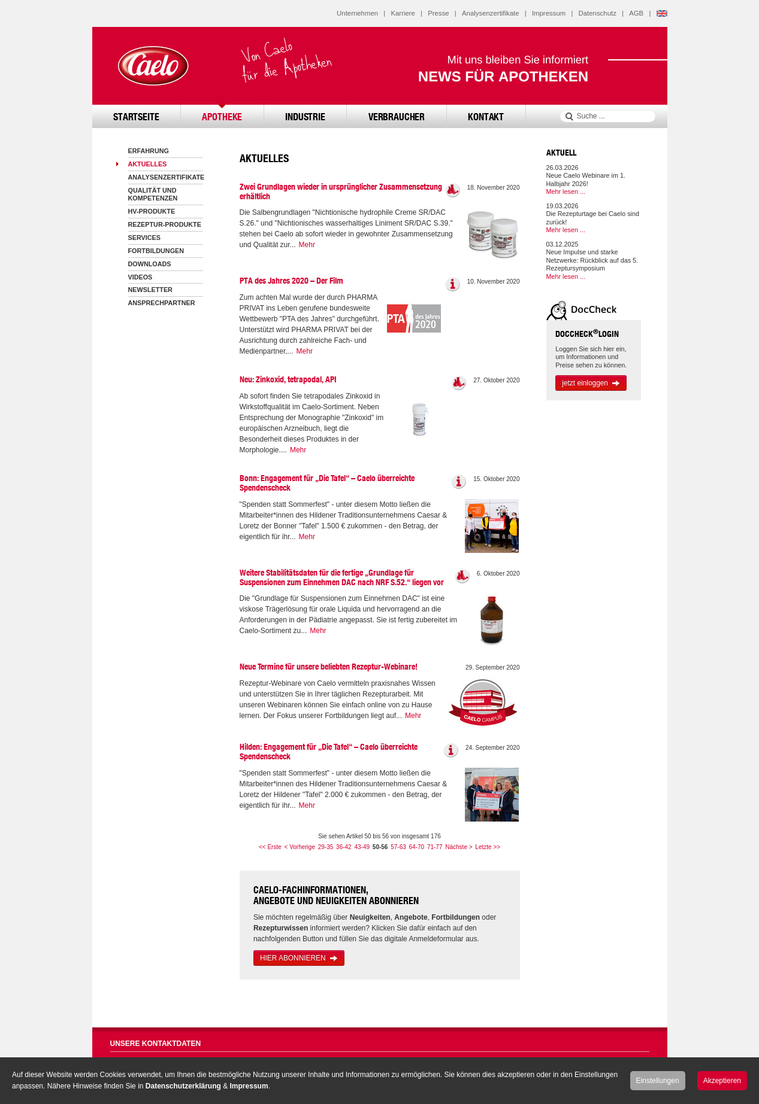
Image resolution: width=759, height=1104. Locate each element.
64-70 (417, 847)
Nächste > (458, 847)
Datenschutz (597, 13)
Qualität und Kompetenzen (153, 194)
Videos (140, 277)
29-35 (326, 847)
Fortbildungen (156, 250)
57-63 (398, 847)
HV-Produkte (152, 211)
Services (144, 237)
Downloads (149, 263)
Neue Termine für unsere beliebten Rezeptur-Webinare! (329, 666)
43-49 (362, 847)
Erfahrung (148, 150)
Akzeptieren (722, 1080)
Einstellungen (657, 1080)
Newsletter (150, 289)
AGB (636, 13)
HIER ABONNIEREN (299, 958)
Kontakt (486, 116)
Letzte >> (487, 847)
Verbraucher (396, 116)
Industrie (305, 116)
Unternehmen (357, 13)
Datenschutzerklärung (183, 1086)
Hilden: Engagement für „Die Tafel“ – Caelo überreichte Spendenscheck (329, 751)
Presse (438, 13)
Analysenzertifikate (490, 13)
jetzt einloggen (591, 383)
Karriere (403, 13)
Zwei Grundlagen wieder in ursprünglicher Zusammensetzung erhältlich (341, 191)
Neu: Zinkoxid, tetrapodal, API (288, 379)
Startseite (136, 116)
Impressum (549, 13)
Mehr (307, 245)
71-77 (435, 847)
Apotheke (222, 116)
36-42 (344, 847)
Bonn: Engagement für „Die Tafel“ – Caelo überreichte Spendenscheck (327, 483)
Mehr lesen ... (565, 191)
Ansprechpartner (161, 302)
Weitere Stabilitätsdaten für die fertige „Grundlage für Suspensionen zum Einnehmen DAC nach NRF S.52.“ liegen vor (342, 577)
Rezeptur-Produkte (164, 224)
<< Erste (270, 847)
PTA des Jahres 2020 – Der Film (291, 280)
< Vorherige (300, 847)
